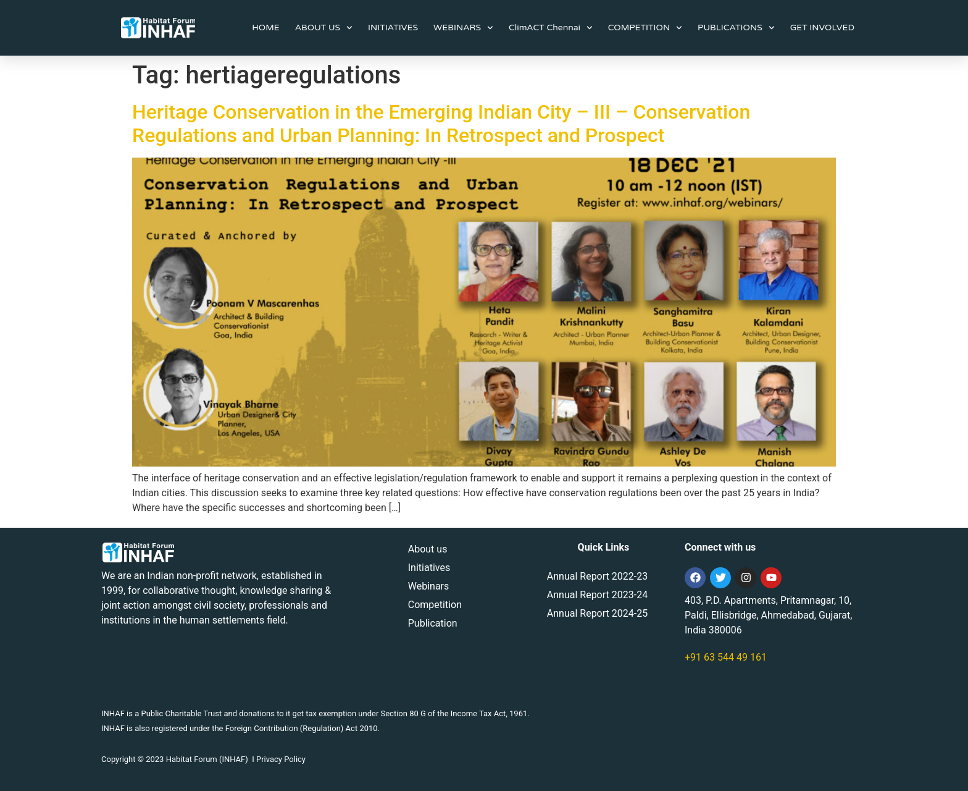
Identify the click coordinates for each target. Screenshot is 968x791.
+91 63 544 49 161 (726, 657)
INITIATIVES (393, 27)
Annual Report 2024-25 (597, 613)
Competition (435, 605)
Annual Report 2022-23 (597, 576)
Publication (432, 623)
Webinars (428, 586)
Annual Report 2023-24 (597, 595)
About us (428, 549)
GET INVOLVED (822, 27)
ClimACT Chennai (551, 28)
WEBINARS (463, 28)
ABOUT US (324, 28)
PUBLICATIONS (736, 28)
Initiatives (429, 567)
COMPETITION (645, 28)
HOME (265, 27)
